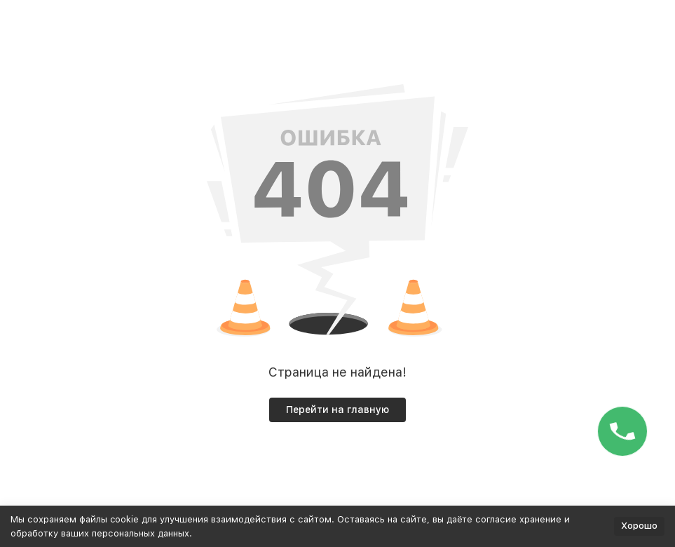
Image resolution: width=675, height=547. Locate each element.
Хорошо (639, 525)
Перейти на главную (337, 409)
